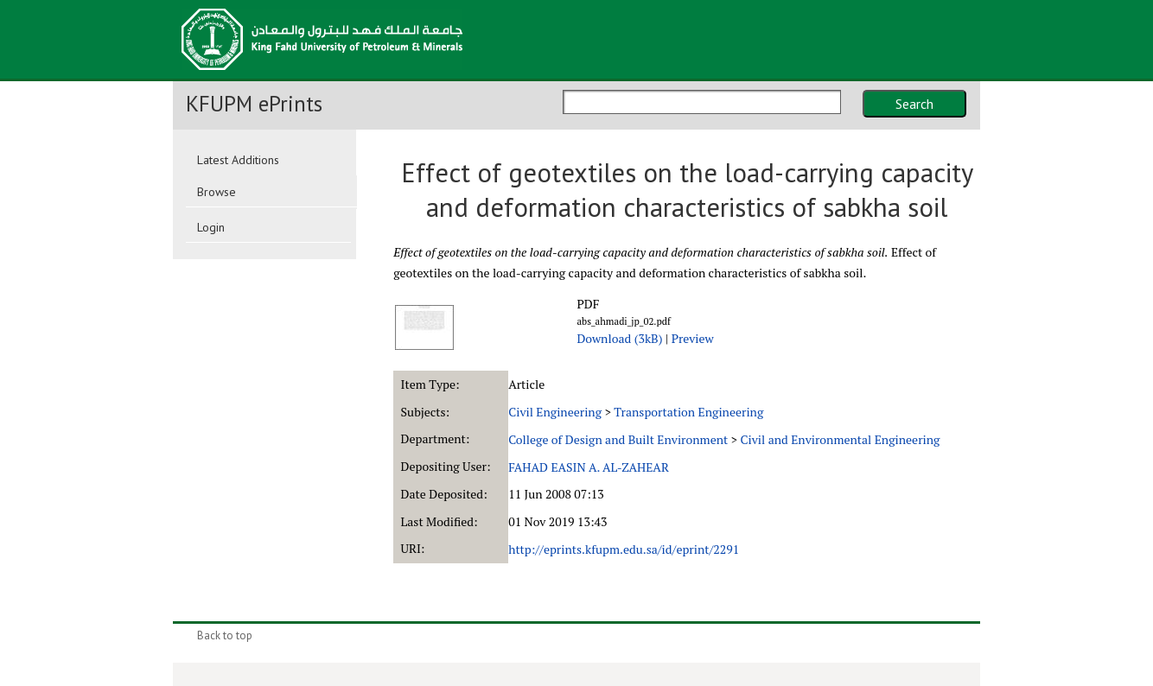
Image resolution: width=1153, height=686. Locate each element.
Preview (693, 338)
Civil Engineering (555, 411)
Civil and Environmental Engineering (840, 439)
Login (211, 227)
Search (914, 103)
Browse (216, 192)
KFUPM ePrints (254, 104)
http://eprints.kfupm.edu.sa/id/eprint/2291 (623, 549)
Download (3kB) (619, 338)
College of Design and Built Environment (618, 439)
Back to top (224, 635)
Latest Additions (238, 160)
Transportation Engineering (688, 411)
